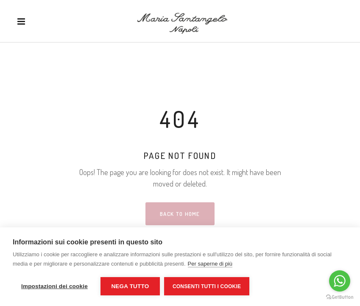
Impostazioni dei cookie (54, 286)
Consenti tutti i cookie (207, 286)
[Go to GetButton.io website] (339, 297)
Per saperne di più (210, 264)
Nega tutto (130, 286)
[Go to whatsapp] (339, 281)
